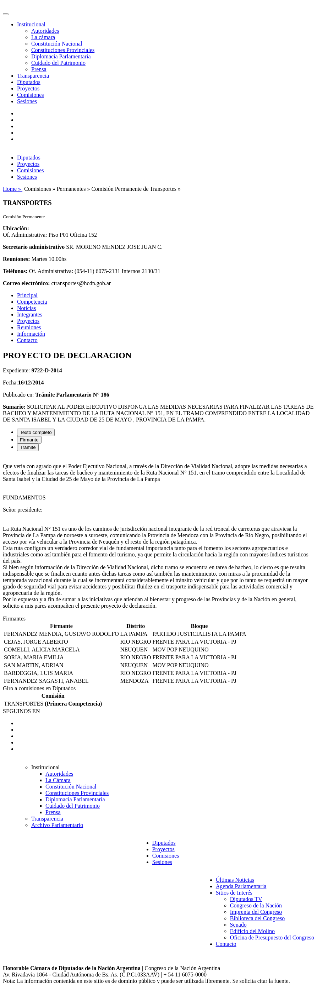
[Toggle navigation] (6, 14)
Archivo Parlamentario (57, 825)
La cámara (43, 37)
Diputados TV (246, 899)
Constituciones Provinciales (62, 50)
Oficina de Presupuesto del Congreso (272, 937)
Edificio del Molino (252, 931)
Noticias (26, 308)
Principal (27, 295)
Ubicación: (16, 228)
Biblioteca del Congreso (257, 918)
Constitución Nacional (56, 44)
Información (31, 334)
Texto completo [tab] (36, 432)
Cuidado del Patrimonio (58, 63)
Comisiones (30, 95)
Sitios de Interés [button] (234, 893)
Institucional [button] (31, 24)
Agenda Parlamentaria (241, 886)
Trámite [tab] (28, 447)
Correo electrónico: (26, 283)
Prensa (39, 69)
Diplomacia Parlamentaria (61, 56)
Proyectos (28, 88)
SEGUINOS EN (21, 711)
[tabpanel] (158, 536)
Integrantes (29, 314)
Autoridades (45, 31)
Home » (12, 189)
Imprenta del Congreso (256, 912)
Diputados (28, 82)
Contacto (27, 340)
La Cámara (58, 780)
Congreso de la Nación (256, 905)
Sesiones (27, 101)
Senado (238, 925)
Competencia (32, 302)
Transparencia (33, 76)
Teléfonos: (15, 271)
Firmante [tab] (29, 439)
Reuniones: (16, 259)
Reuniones (29, 327)
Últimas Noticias (235, 880)
